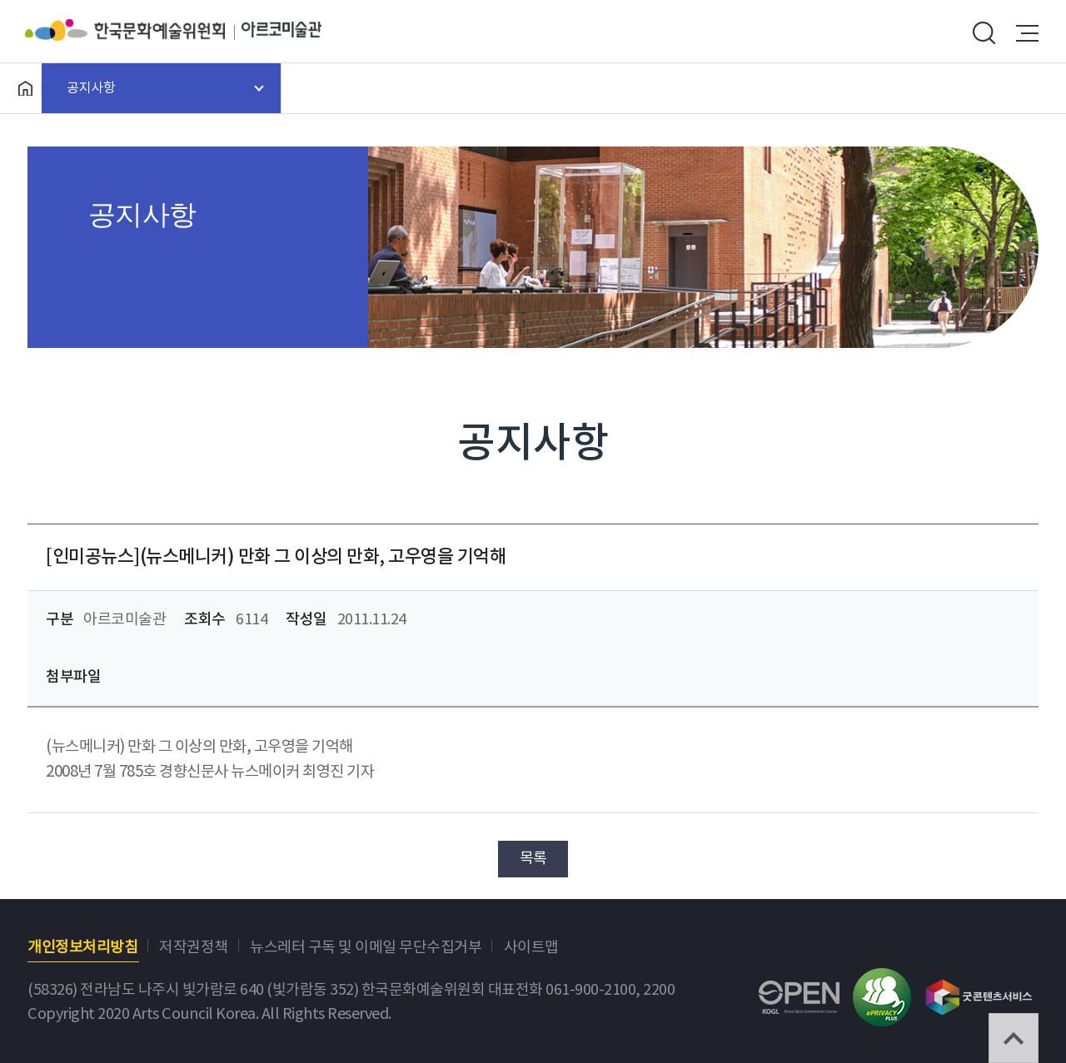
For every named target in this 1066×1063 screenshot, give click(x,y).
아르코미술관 (281, 30)
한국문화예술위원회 (133, 30)
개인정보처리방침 (82, 947)
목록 (533, 858)
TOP (1014, 1038)
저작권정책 (193, 947)
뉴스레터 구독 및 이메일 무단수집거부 (365, 947)
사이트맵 (531, 947)
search (983, 33)
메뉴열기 (1027, 33)
